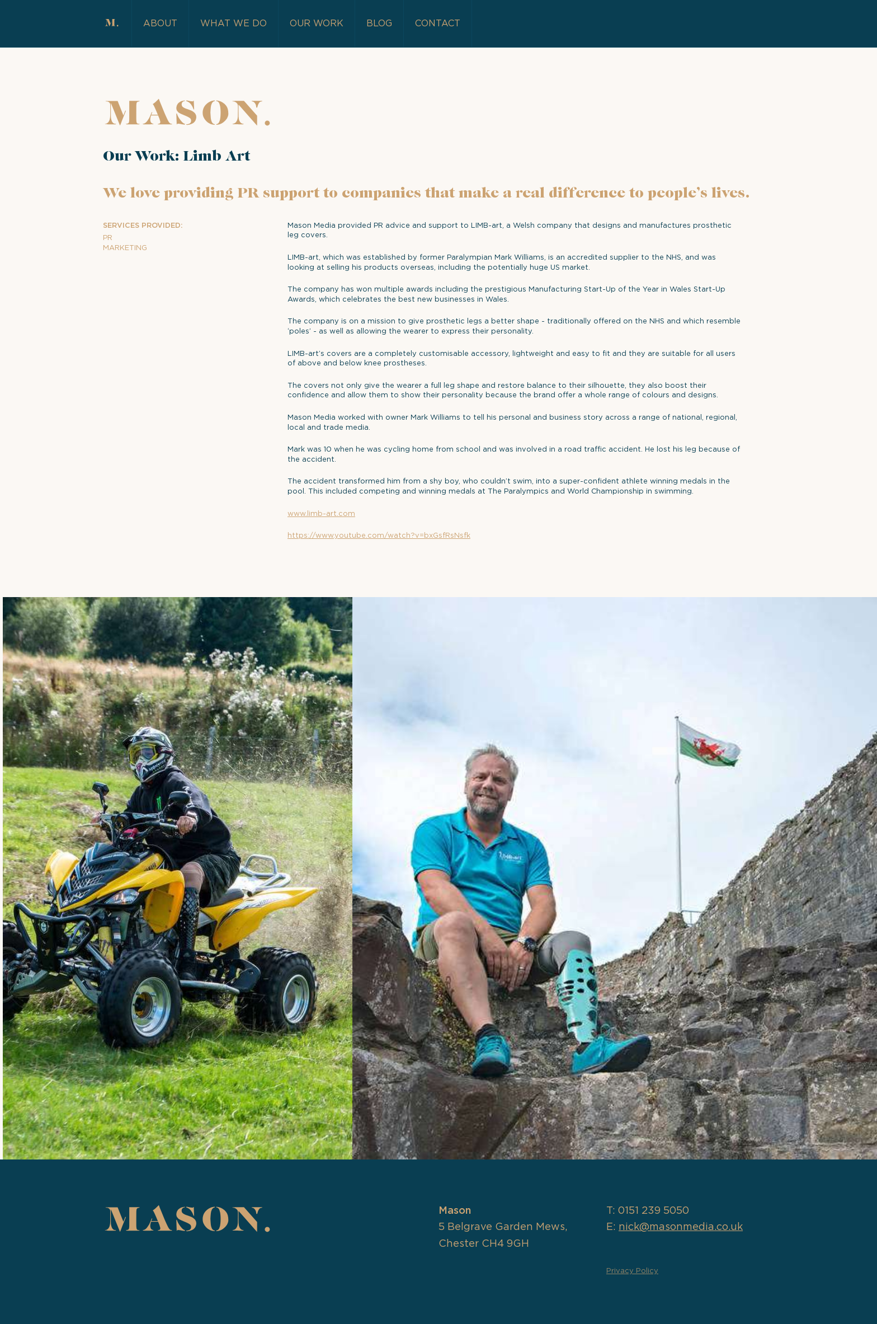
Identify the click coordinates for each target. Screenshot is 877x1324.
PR (107, 238)
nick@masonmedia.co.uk (681, 1227)
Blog (379, 23)
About (160, 23)
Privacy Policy (632, 1271)
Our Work (316, 23)
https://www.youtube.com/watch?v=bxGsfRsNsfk (378, 535)
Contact (437, 23)
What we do (233, 23)
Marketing (125, 248)
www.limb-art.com (321, 514)
